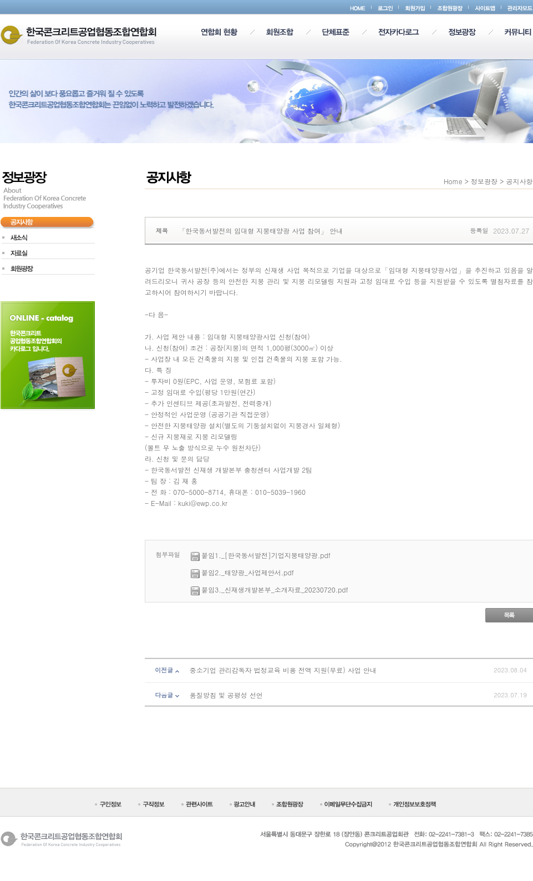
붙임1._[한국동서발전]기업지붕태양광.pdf (266, 555)
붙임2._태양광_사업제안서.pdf (247, 572)
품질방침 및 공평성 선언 (226, 695)
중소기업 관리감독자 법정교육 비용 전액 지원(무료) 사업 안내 (283, 670)
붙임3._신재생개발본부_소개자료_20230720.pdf (274, 589)
